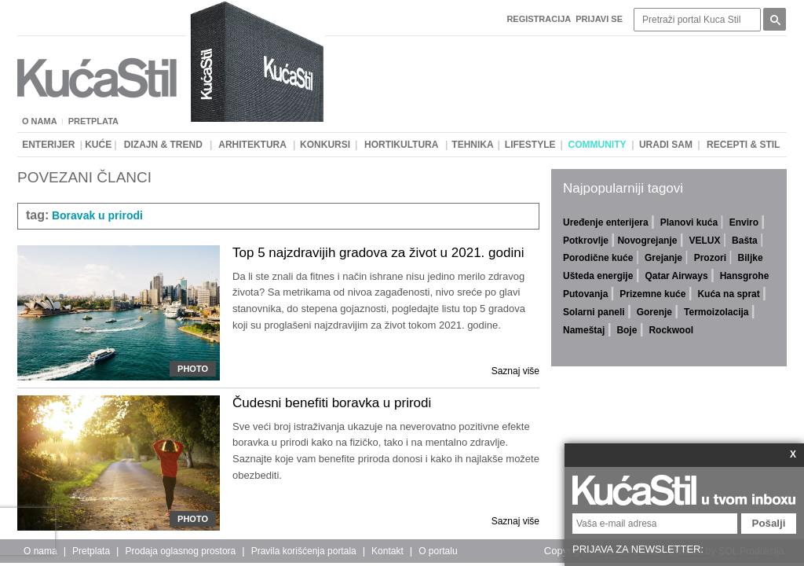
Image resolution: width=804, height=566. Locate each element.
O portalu (437, 551)
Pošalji (769, 523)
